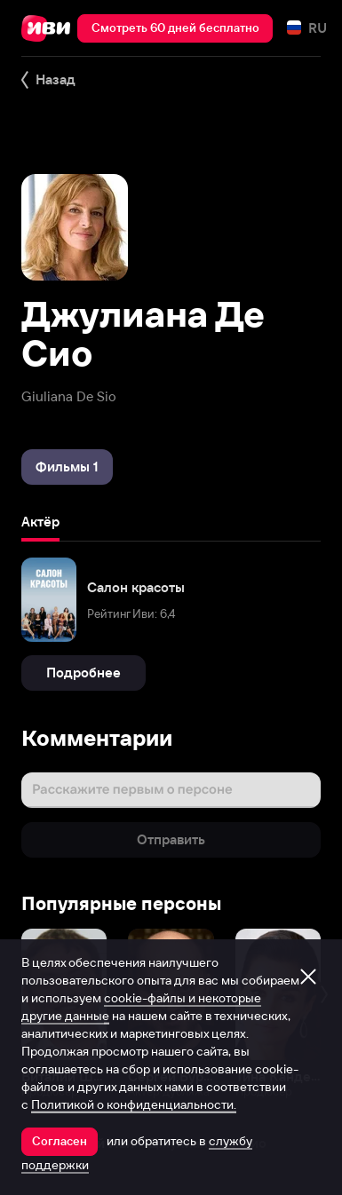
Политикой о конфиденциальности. (133, 1104)
